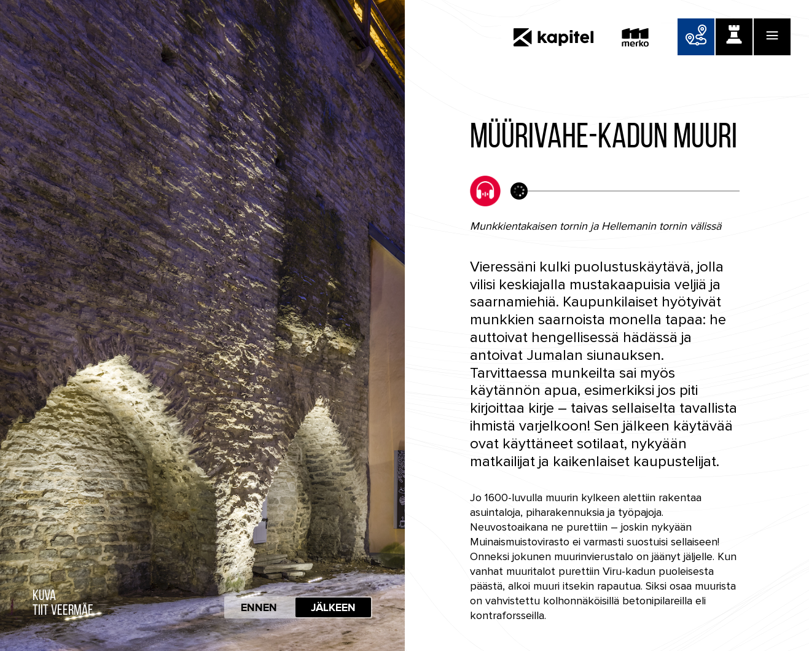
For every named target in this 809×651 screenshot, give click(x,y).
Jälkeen (333, 607)
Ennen (259, 607)
